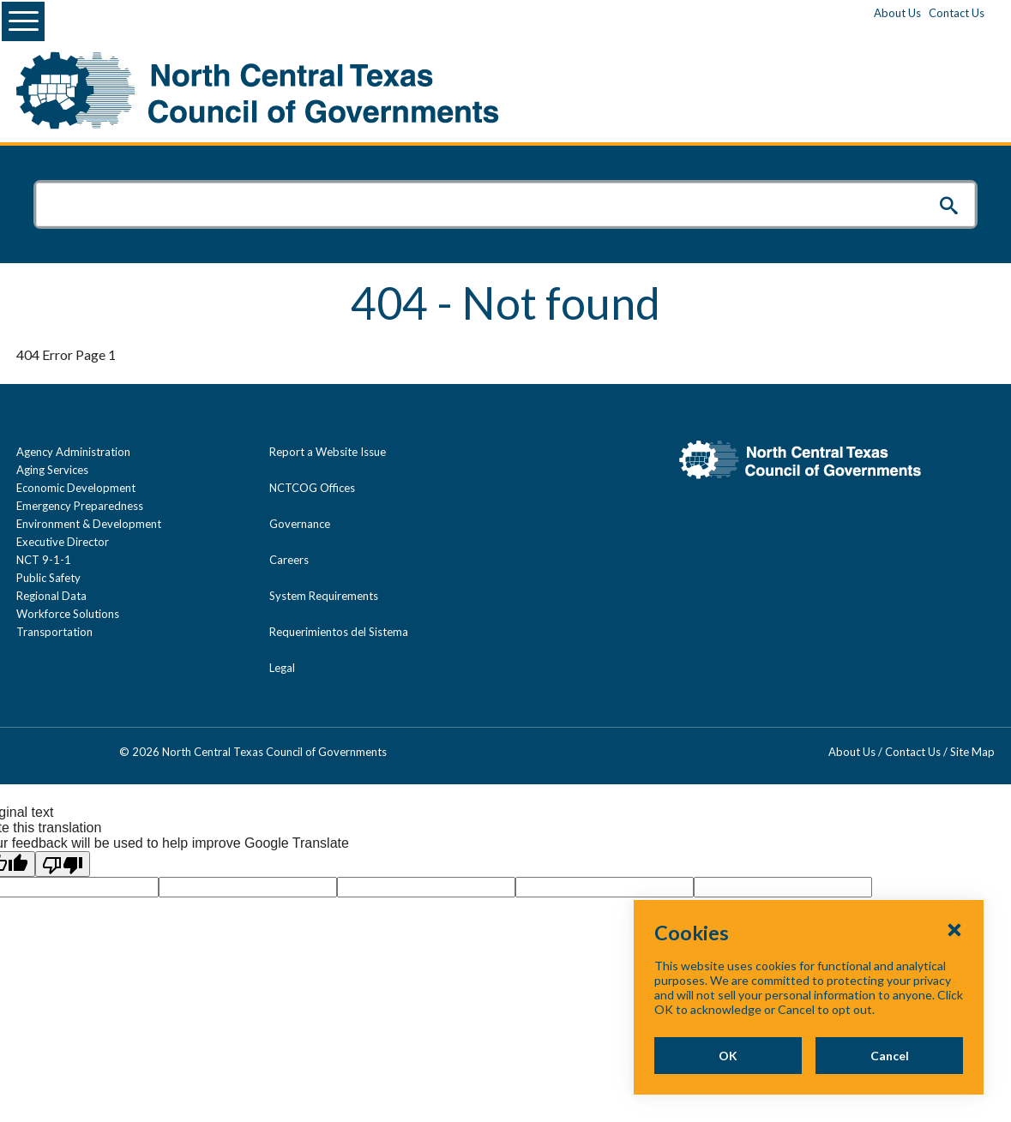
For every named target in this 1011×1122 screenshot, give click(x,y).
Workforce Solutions (67, 614)
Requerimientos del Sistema (338, 632)
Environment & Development (88, 524)
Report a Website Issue (327, 452)
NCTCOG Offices (312, 488)
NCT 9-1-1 (43, 560)
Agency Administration (73, 452)
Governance (299, 524)
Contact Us (956, 13)
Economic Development (75, 488)
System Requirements (323, 596)
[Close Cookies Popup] (954, 929)
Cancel (889, 1055)
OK (728, 1055)
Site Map (972, 752)
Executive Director (62, 542)
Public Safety (48, 578)
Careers (289, 560)
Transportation (54, 632)
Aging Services (52, 470)
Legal (282, 668)
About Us (897, 13)
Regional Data (51, 596)
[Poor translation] (62, 864)
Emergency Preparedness (79, 506)
